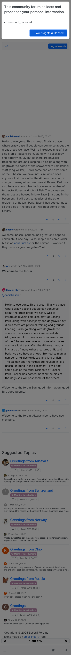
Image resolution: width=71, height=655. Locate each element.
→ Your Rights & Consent (48, 33)
